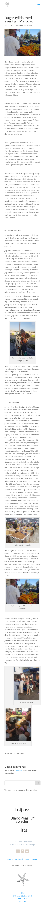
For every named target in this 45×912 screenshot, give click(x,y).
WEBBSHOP (23, 898)
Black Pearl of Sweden (24, 25)
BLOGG (22, 901)
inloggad (19, 770)
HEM (22, 893)
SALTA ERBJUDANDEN (22, 896)
